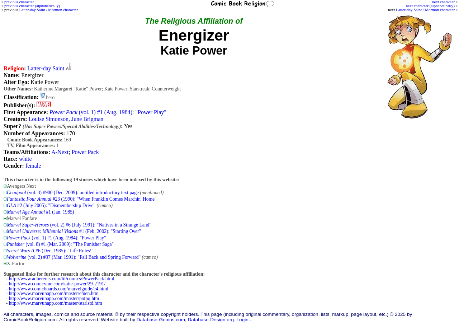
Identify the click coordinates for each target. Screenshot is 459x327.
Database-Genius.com (161, 319)
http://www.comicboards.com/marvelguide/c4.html (58, 288)
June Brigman (87, 119)
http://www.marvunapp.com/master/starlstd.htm (55, 303)
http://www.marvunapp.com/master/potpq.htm (54, 298)
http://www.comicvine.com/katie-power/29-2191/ (57, 283)
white (25, 159)
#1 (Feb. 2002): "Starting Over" (74, 231)
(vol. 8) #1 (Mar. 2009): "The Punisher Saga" (60, 244)
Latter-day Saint (45, 68)
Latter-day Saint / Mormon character (425, 10)
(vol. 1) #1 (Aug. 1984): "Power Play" (107, 112)
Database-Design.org (211, 319)
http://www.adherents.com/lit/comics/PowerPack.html (61, 278)
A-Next (59, 152)
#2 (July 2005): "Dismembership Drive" (51, 205)
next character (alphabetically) (430, 6)
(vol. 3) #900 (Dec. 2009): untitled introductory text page (73, 192)
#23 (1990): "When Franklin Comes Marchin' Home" (82, 199)
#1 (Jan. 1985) (40, 212)
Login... (245, 319)
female (33, 166)
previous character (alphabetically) (32, 6)
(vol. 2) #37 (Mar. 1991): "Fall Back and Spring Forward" (74, 257)
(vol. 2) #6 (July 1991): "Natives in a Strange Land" (79, 225)
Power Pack (85, 152)
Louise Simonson (48, 119)
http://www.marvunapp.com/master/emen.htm (54, 293)
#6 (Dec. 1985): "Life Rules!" (50, 250)
